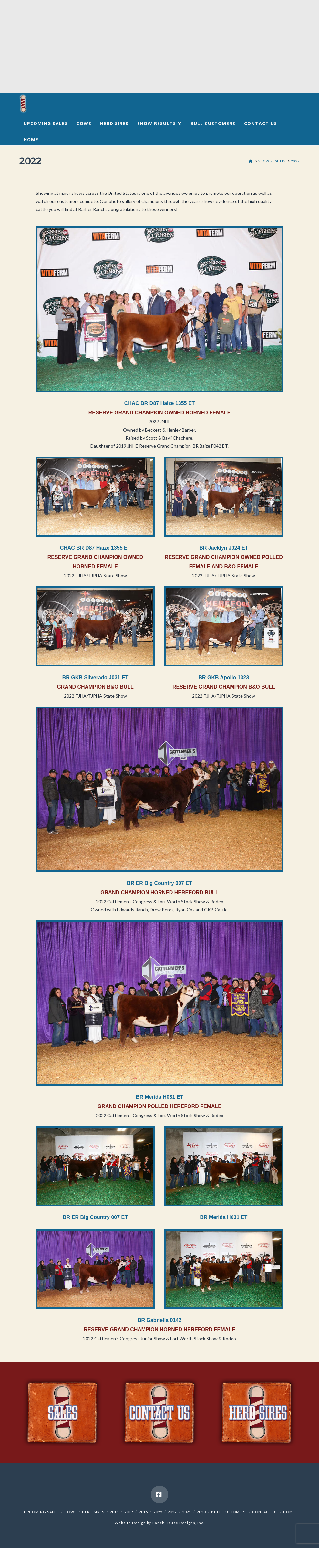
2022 (172, 1512)
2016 (143, 1512)
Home (289, 1512)
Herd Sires (93, 1512)
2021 (186, 1512)
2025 (157, 1512)
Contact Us (265, 1512)
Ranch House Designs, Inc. (178, 1523)
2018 (114, 1512)
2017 (128, 1512)
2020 (201, 1512)
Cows (70, 1512)
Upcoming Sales (41, 1512)
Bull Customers (229, 1512)
